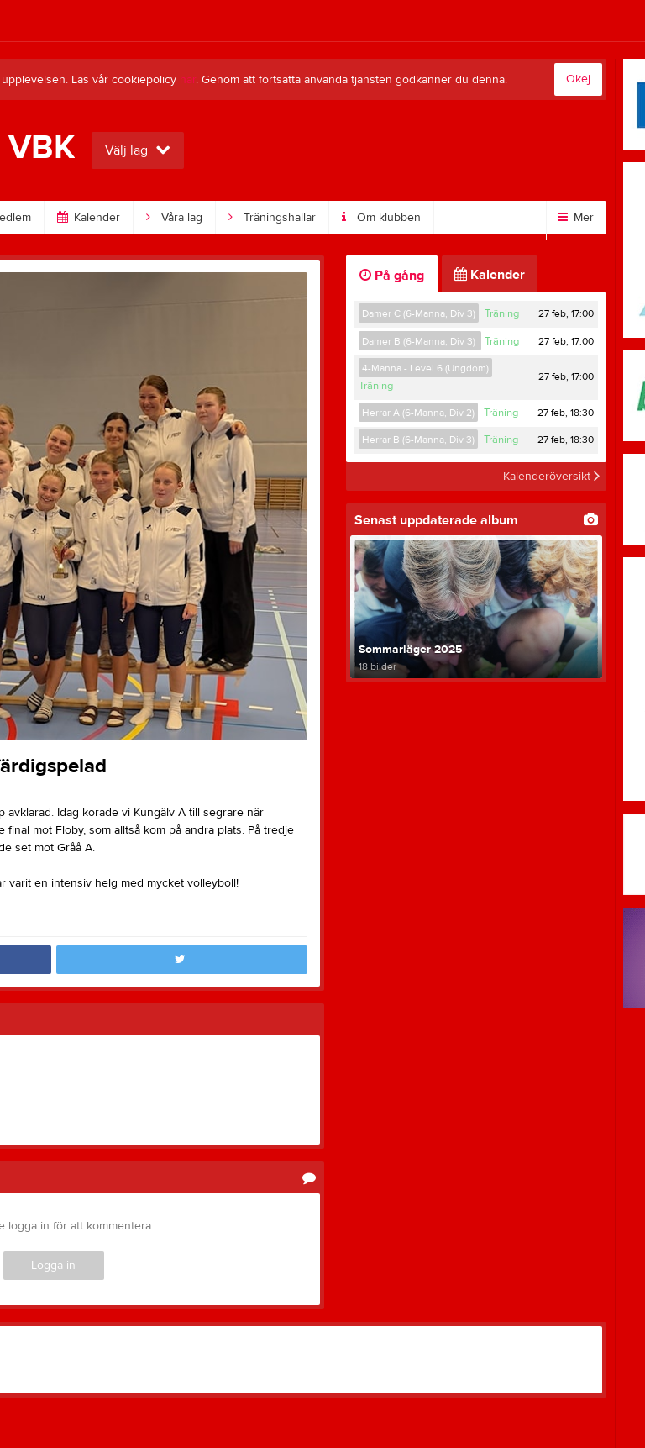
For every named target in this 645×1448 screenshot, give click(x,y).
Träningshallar (272, 217)
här (188, 79)
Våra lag (174, 217)
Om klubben (381, 217)
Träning (502, 313)
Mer (576, 217)
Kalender (88, 217)
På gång (391, 275)
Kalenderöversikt (551, 476)
